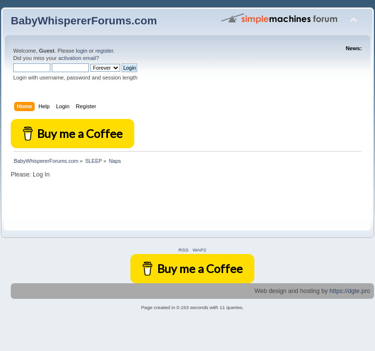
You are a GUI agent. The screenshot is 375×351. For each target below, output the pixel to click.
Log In (41, 174)
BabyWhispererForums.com (84, 21)
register (104, 51)
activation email (77, 58)
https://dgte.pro (350, 291)
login (81, 51)
